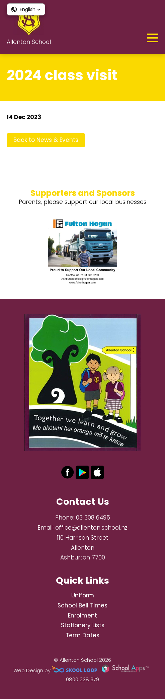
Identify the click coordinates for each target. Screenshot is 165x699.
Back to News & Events (45, 140)
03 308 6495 (93, 518)
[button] (26, 9)
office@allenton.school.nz (91, 528)
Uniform (82, 595)
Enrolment (82, 615)
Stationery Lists (82, 625)
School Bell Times (82, 605)
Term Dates (82, 635)
